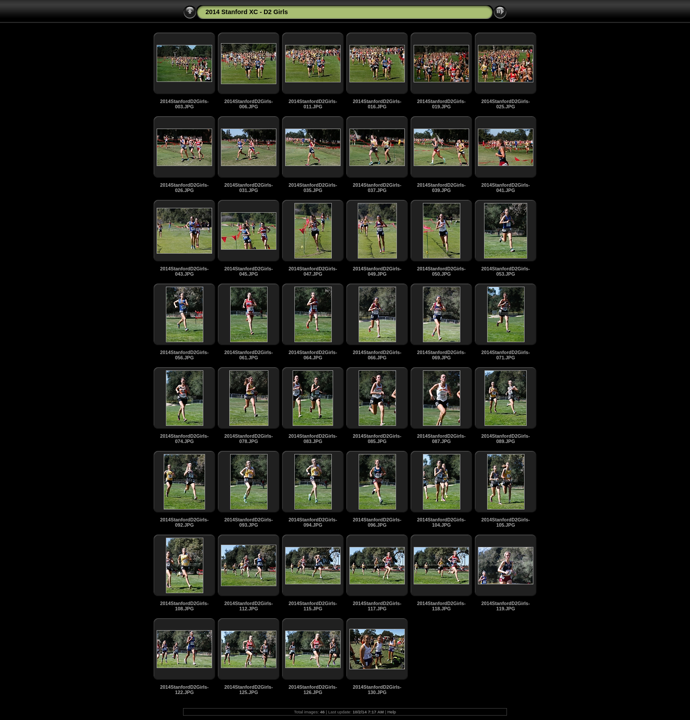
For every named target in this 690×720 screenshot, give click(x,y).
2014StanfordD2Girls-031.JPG (248, 187)
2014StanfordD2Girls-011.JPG (313, 104)
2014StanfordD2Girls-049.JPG (377, 271)
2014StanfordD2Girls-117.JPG (377, 606)
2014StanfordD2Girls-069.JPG (441, 355)
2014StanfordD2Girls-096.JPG (377, 522)
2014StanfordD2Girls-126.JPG (313, 689)
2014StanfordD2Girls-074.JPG (184, 438)
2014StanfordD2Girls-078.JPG (248, 438)
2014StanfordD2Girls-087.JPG (441, 438)
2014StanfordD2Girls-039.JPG (441, 187)
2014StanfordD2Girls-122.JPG (184, 689)
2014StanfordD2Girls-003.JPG (184, 104)
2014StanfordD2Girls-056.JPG (184, 355)
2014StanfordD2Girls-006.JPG (248, 104)
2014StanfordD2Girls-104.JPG (441, 522)
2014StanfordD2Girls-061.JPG (248, 355)
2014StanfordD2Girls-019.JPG (441, 104)
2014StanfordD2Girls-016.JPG (377, 104)
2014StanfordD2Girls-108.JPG (184, 606)
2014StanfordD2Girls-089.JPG (505, 438)
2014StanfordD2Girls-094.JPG (313, 522)
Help (391, 711)
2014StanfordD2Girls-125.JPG (248, 689)
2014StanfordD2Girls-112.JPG (248, 606)
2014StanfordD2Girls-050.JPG (441, 271)
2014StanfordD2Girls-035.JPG (313, 187)
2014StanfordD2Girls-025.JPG (505, 104)
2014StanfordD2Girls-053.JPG (505, 271)
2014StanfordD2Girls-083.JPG (313, 438)
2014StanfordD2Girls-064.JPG (313, 355)
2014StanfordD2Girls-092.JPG (184, 522)
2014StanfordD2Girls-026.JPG (184, 187)
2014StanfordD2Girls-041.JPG (505, 187)
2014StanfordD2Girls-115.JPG (313, 606)
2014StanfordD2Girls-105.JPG (505, 522)
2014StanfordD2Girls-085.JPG (377, 438)
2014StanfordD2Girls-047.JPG (313, 271)
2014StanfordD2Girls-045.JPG (248, 271)
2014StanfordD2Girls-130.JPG (377, 689)
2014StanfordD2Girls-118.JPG (441, 606)
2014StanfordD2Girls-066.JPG (377, 355)
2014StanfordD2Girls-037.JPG (377, 187)
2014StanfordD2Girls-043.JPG (184, 271)
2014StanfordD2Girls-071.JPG (505, 355)
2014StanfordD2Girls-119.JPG (505, 606)
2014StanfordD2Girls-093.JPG (248, 522)
